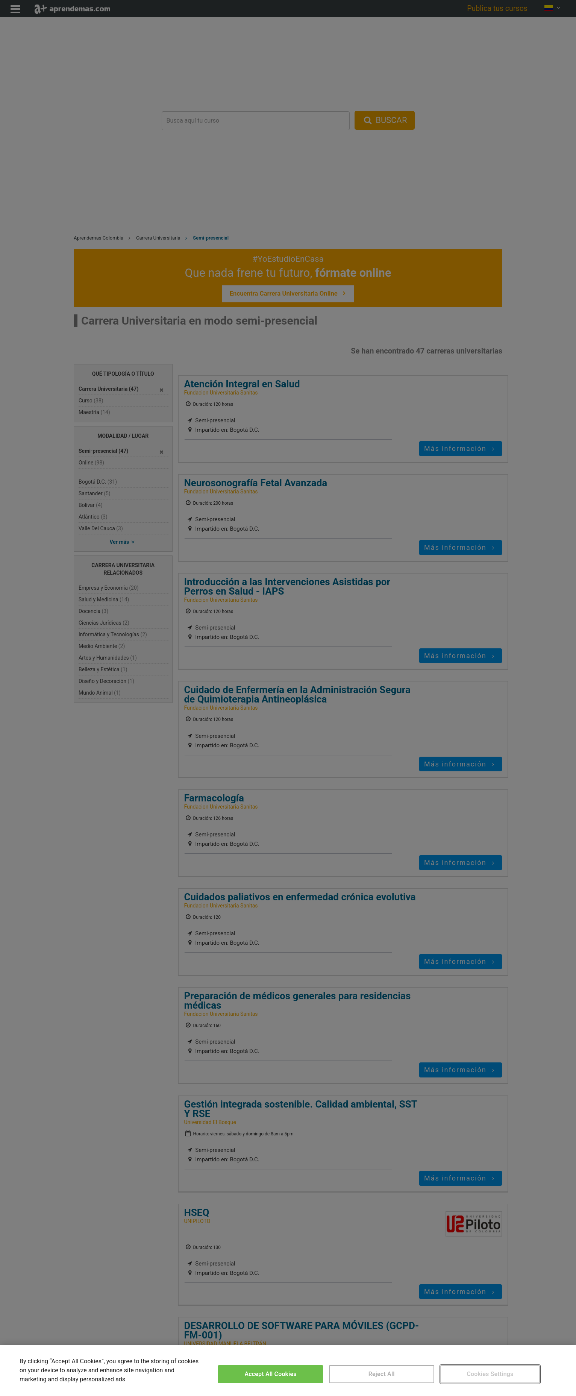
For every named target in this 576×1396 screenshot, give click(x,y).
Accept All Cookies (270, 1374)
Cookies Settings (490, 1374)
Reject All (381, 1374)
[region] (288, 1370)
